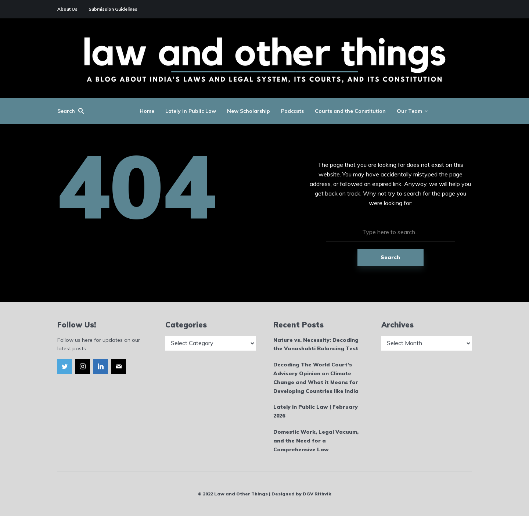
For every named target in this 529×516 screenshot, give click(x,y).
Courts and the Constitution (350, 111)
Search (390, 257)
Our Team (409, 111)
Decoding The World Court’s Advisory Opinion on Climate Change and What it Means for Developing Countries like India (316, 377)
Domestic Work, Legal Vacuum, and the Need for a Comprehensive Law (316, 441)
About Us (67, 9)
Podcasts (292, 111)
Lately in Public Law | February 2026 (315, 411)
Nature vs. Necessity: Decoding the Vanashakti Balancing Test (316, 344)
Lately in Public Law (190, 111)
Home (147, 111)
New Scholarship (248, 111)
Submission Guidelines (113, 9)
